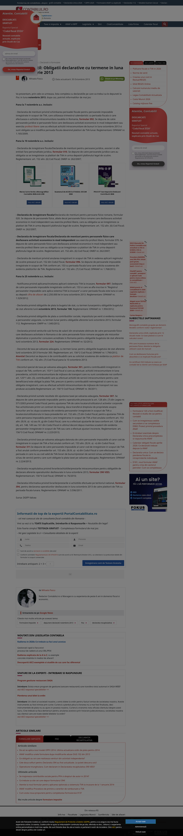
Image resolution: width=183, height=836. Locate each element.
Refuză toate (141, 832)
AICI (113, 827)
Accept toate (141, 822)
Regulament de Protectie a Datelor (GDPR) (72, 822)
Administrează (140, 827)
